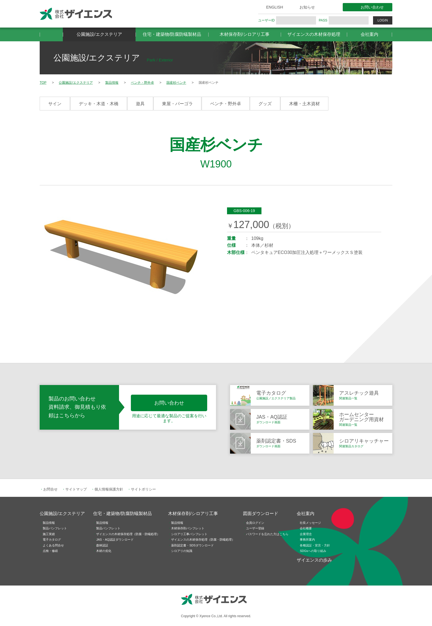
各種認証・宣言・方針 (315, 545)
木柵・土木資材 (304, 103)
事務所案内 (307, 539)
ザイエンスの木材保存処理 (313, 34)
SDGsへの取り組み (313, 550)
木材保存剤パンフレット (187, 528)
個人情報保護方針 (108, 489)
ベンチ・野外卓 (225, 103)
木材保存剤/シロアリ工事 (244, 34)
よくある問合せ (53, 545)
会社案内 (369, 34)
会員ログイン (255, 522)
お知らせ (307, 7)
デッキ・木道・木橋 (98, 103)
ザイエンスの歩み (314, 560)
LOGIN (382, 20)
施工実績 (49, 534)
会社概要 (306, 528)
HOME (51, 34)
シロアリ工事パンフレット (189, 534)
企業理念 (306, 534)
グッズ (265, 103)
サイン (54, 103)
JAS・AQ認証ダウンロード (114, 539)
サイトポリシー (143, 489)
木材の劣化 (103, 550)
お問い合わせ (372, 7)
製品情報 (49, 522)
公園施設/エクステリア (99, 34)
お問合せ (50, 489)
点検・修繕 (50, 550)
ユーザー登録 (255, 528)
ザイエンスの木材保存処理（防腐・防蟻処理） (128, 534)
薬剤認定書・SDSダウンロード (192, 545)
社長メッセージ (310, 522)
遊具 (140, 103)
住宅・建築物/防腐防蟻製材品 (172, 34)
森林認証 (102, 545)
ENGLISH (274, 7)
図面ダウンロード (260, 513)
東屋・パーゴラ (177, 103)
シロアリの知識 (181, 550)
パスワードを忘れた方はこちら (267, 534)
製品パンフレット (55, 528)
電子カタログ (52, 539)
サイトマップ (76, 489)
